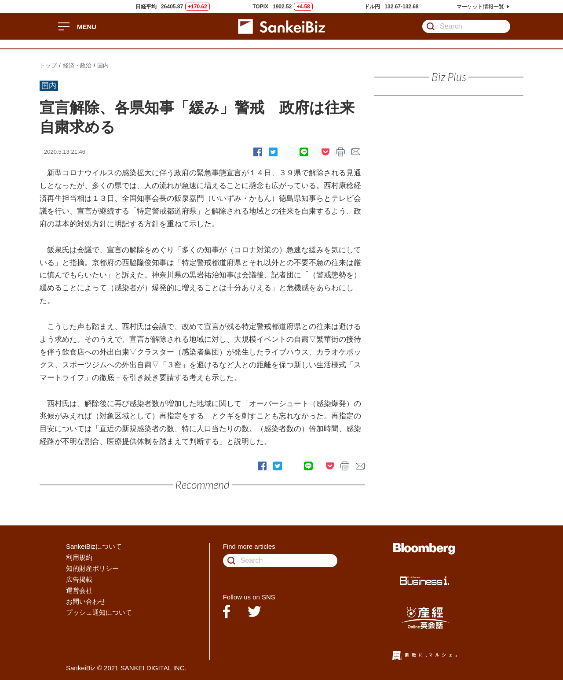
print (340, 152)
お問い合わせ (86, 601)
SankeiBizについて (94, 546)
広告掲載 (79, 579)
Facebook (257, 152)
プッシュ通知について (99, 612)
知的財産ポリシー (92, 568)
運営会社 (79, 590)
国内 (103, 65)
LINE (304, 152)
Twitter (273, 152)
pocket (325, 151)
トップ (48, 65)
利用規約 (79, 557)
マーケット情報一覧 (480, 6)
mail (356, 151)
